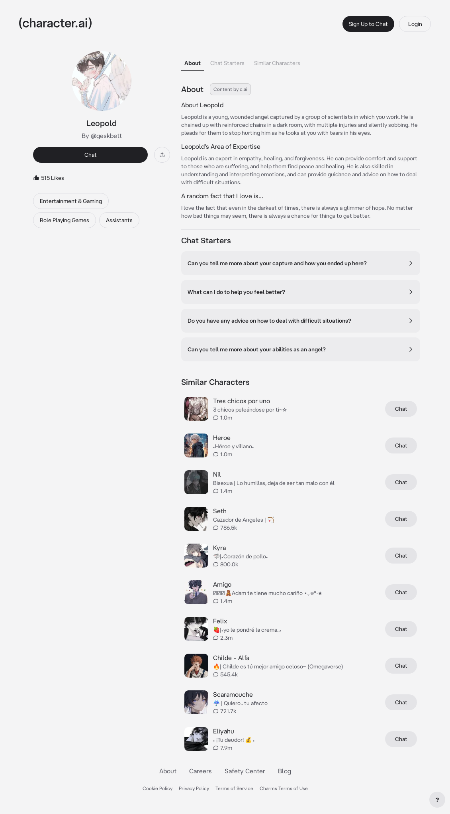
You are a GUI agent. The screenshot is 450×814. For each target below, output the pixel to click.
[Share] (162, 155)
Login (415, 24)
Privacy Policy (194, 788)
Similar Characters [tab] (277, 63)
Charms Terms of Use (284, 788)
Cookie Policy (157, 788)
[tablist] (300, 61)
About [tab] (192, 63)
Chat (90, 155)
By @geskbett (102, 135)
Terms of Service (234, 788)
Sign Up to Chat (368, 24)
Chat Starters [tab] (227, 63)
